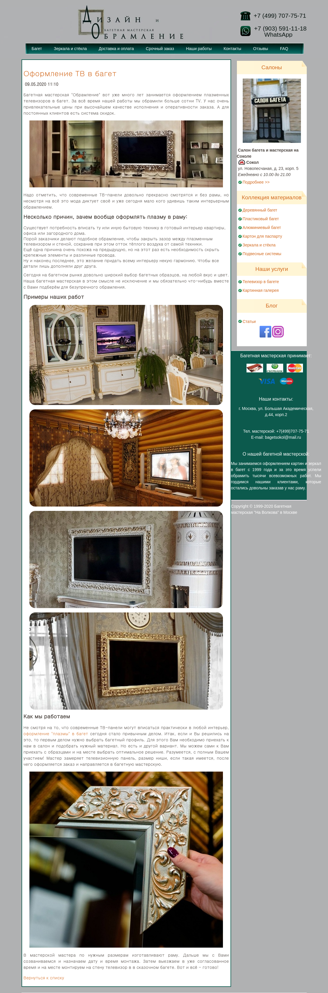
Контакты (232, 48)
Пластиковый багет (261, 218)
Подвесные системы (262, 253)
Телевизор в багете (261, 281)
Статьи (249, 321)
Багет (37, 48)
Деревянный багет (260, 210)
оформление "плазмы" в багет (56, 733)
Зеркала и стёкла (70, 48)
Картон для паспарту (262, 236)
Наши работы (199, 48)
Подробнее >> (256, 182)
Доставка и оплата (116, 48)
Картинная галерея (261, 290)
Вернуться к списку (44, 977)
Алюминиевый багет (262, 227)
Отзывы (260, 48)
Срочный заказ (160, 48)
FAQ (284, 48)
